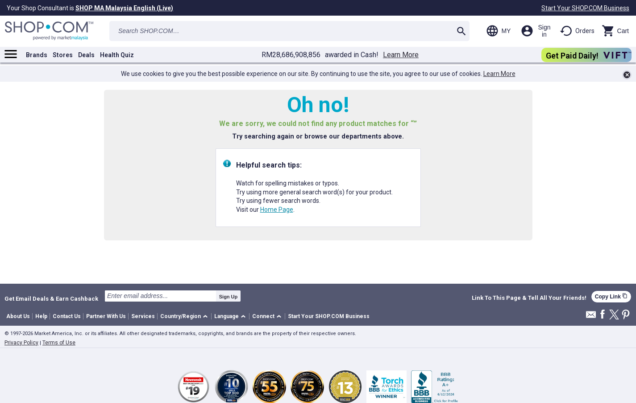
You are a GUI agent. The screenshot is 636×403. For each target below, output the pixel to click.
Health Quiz (117, 55)
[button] (185, 316)
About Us (18, 316)
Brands (36, 55)
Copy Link (611, 296)
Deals (86, 55)
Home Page (276, 209)
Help (41, 316)
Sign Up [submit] (228, 296)
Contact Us (67, 316)
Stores (63, 55)
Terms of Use (58, 343)
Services (143, 316)
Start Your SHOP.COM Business (585, 8)
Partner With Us (106, 316)
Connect (263, 316)
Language (226, 316)
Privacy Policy (21, 343)
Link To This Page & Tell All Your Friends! (529, 298)
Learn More (401, 55)
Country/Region (180, 316)
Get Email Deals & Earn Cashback (51, 298)
